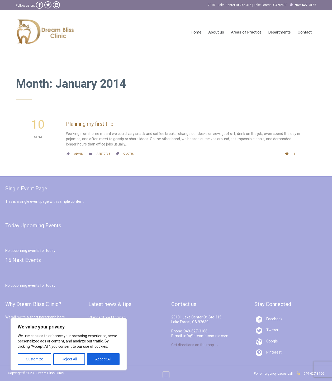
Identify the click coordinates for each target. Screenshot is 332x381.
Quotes (129, 153)
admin (78, 153)
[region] (69, 344)
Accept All (103, 359)
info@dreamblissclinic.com (205, 336)
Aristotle (103, 153)
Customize (34, 359)
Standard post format (106, 317)
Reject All (69, 359)
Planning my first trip (89, 124)
